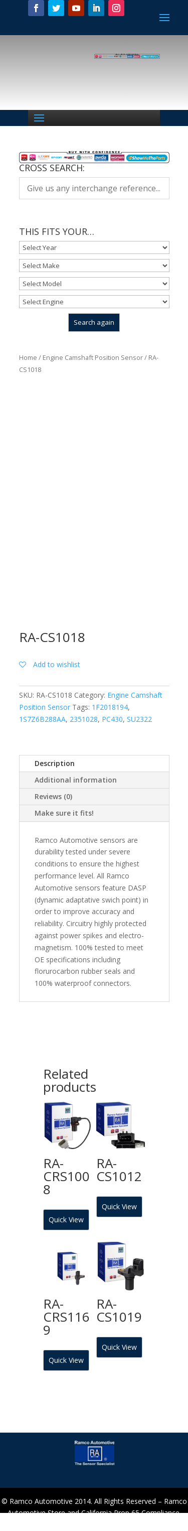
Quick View (66, 1219)
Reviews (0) (53, 796)
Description (55, 763)
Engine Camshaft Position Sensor (93, 357)
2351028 (84, 719)
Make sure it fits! (64, 813)
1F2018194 (110, 707)
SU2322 (139, 719)
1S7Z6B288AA (42, 719)
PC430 (112, 719)
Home (28, 357)
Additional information (76, 780)
